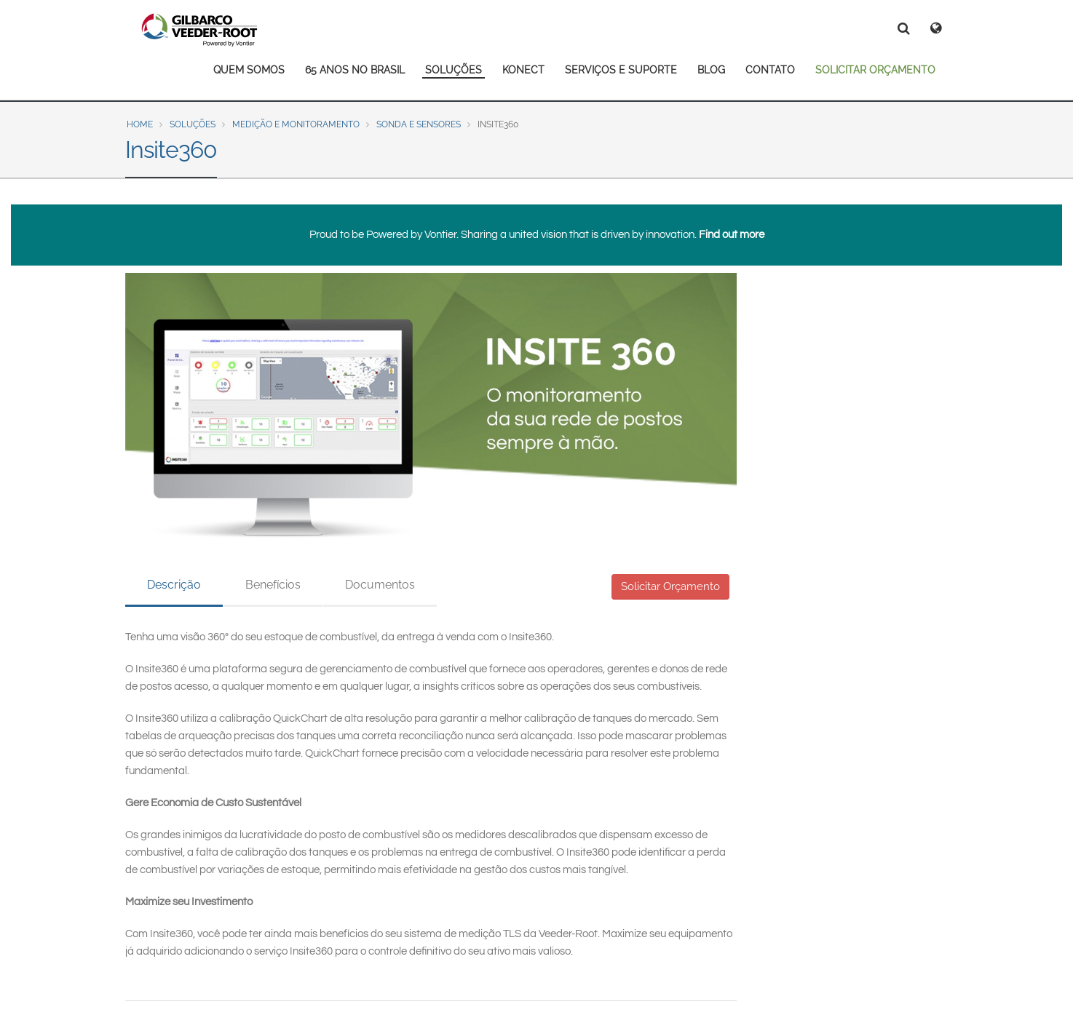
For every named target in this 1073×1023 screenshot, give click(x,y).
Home (140, 124)
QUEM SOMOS (249, 70)
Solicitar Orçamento (670, 586)
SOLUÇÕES (453, 70)
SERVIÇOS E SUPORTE (621, 70)
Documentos (380, 585)
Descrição (174, 585)
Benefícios (273, 585)
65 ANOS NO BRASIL (355, 70)
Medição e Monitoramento (296, 124)
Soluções (192, 124)
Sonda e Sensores (418, 124)
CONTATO (770, 70)
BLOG (711, 70)
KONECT (523, 70)
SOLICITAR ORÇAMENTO (875, 70)
